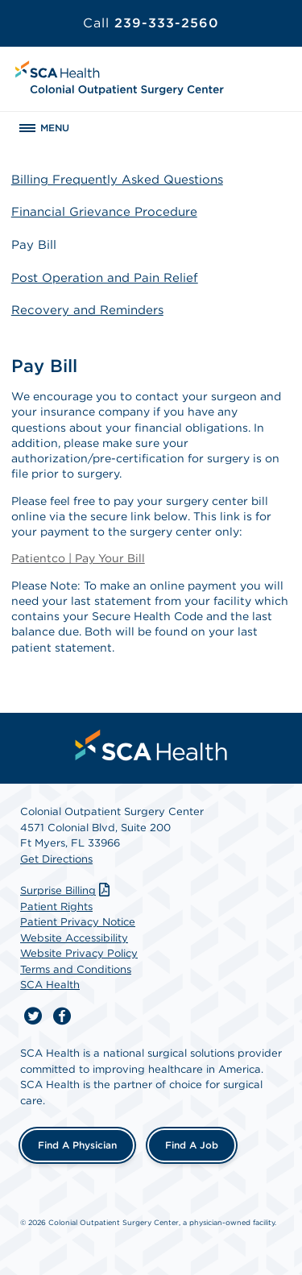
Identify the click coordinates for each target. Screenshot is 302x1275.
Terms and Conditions (75, 969)
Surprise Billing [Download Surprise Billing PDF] (67, 890)
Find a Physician (77, 1145)
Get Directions (56, 859)
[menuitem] (151, 745)
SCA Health (50, 985)
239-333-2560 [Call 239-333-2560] (151, 23)
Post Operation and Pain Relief (104, 278)
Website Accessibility (74, 938)
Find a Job (191, 1145)
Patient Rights (56, 906)
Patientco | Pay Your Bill (78, 558)
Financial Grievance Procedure (104, 212)
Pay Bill (33, 245)
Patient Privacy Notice (77, 922)
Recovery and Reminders (87, 310)
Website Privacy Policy (79, 953)
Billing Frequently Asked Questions (117, 179)
